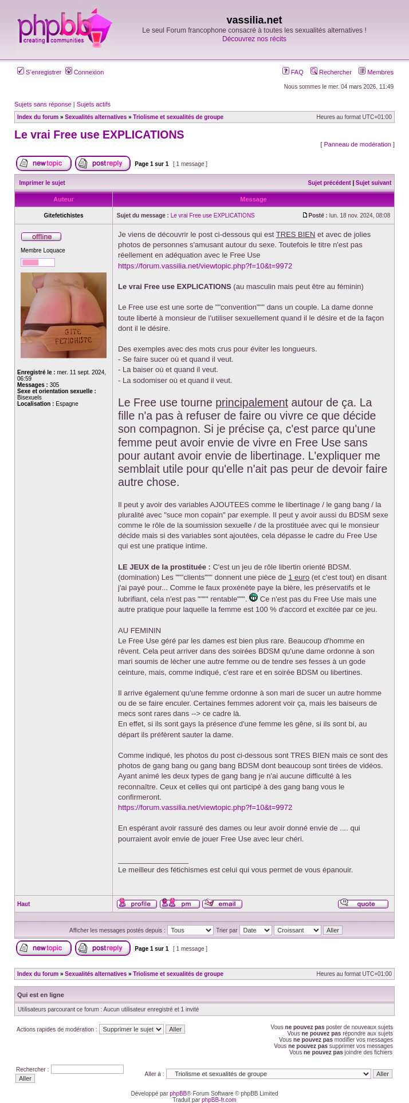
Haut (23, 904)
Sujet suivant (373, 183)
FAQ (293, 72)
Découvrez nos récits (254, 39)
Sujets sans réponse (43, 104)
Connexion (84, 72)
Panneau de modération (357, 144)
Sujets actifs (94, 104)
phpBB (178, 1093)
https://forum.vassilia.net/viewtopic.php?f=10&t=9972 (205, 266)
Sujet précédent (329, 183)
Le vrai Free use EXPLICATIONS (99, 134)
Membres (376, 72)
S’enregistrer (39, 72)
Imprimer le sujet (42, 183)
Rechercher (331, 72)
